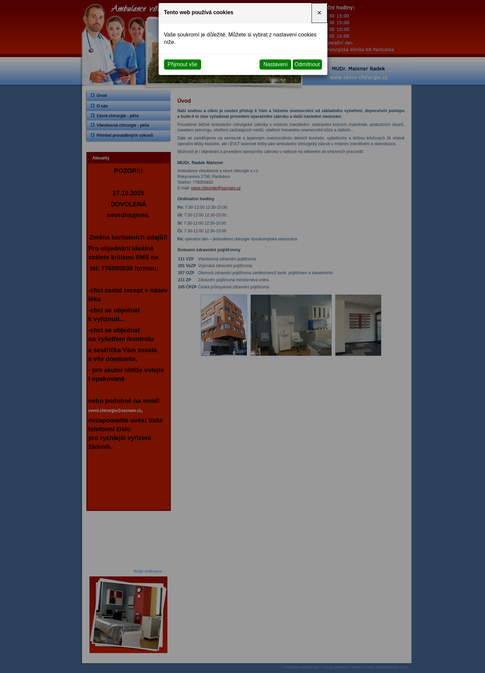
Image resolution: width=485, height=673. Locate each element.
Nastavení (275, 64)
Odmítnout (307, 64)
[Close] (319, 13)
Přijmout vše (182, 64)
